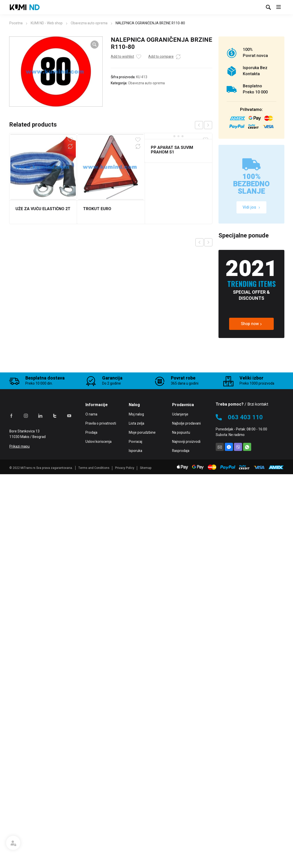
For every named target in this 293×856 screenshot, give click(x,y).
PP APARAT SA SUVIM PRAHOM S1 (172, 150)
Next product (208, 242)
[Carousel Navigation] (203, 125)
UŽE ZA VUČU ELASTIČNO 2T (42, 209)
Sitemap (146, 852)
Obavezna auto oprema (89, 23)
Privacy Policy (124, 852)
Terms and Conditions (93, 852)
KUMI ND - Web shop (47, 23)
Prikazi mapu (19, 831)
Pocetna (16, 23)
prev (199, 125)
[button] (94, 45)
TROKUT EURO (97, 209)
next (208, 125)
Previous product (199, 242)
